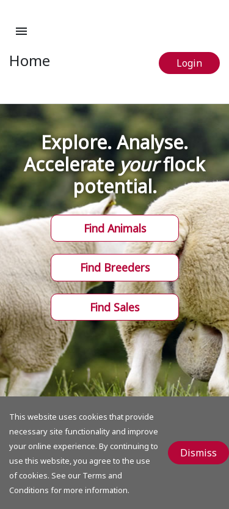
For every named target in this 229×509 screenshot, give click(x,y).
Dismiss (198, 452)
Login (189, 63)
